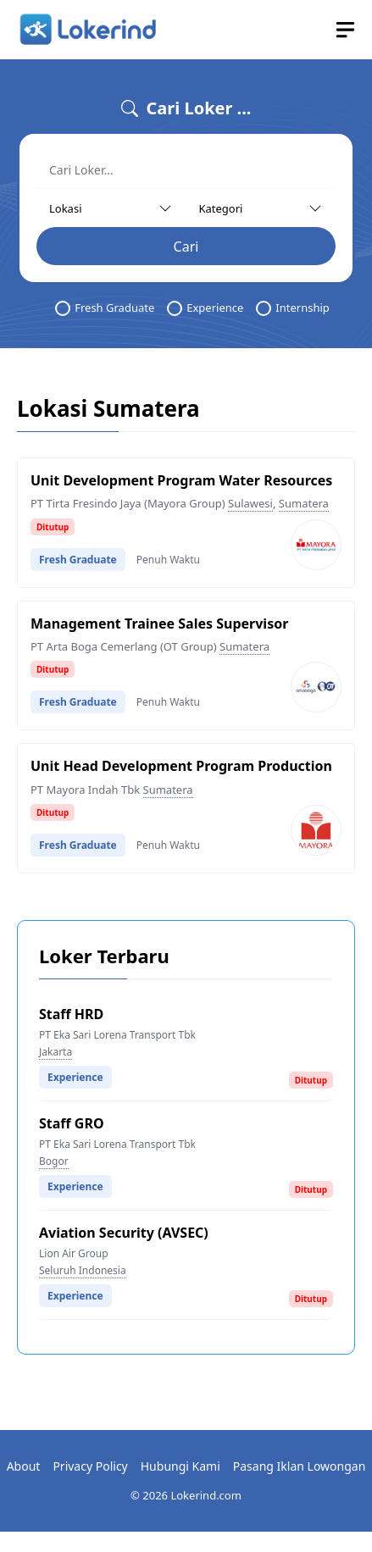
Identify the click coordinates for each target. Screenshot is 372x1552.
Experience (205, 308)
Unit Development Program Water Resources (181, 480)
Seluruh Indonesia (82, 1270)
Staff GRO (71, 1123)
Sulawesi (250, 503)
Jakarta (55, 1052)
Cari (186, 246)
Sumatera (304, 503)
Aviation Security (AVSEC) (123, 1232)
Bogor (54, 1161)
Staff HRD (71, 1014)
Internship (292, 308)
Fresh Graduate (104, 308)
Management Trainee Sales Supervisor (159, 623)
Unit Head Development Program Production (181, 766)
